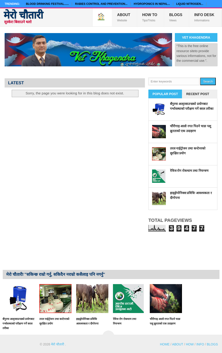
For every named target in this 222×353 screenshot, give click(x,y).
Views (175, 17)
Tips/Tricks (149, 17)
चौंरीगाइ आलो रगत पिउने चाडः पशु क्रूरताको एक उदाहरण (165, 321)
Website (123, 17)
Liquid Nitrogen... (189, 4)
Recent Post (197, 94)
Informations (204, 17)
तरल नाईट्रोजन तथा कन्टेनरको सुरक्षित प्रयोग (54, 321)
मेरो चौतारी (23, 15)
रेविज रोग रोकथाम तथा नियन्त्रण (189, 170)
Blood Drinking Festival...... (47, 4)
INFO (200, 344)
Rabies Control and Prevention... (101, 4)
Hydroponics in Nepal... (152, 4)
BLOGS (212, 344)
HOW (190, 344)
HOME (165, 344)
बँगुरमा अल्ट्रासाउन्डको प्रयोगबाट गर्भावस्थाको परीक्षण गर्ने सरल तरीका (18, 323)
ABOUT (177, 344)
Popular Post (165, 94)
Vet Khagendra (196, 37)
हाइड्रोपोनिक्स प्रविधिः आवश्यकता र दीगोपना (87, 321)
